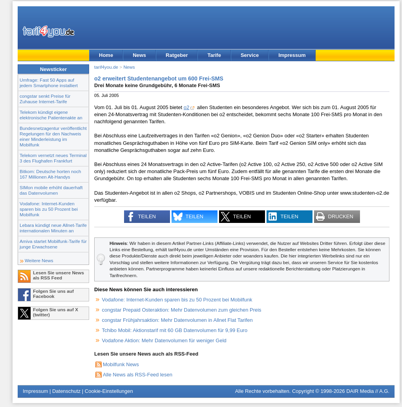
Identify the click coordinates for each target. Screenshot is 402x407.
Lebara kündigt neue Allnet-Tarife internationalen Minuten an (53, 228)
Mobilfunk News (121, 364)
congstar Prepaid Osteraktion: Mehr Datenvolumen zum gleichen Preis (181, 310)
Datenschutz (66, 391)
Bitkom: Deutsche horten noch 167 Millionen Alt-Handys (50, 174)
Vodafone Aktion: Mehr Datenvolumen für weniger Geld (164, 340)
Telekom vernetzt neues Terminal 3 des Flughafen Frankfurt (53, 158)
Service (250, 55)
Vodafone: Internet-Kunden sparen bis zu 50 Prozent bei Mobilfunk (49, 209)
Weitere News (39, 260)
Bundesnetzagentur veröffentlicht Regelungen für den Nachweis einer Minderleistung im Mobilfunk (53, 136)
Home (106, 55)
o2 (186, 107)
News (139, 55)
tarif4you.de (106, 66)
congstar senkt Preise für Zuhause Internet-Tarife (45, 98)
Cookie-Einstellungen (109, 391)
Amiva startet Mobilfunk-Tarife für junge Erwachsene (53, 244)
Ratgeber (177, 55)
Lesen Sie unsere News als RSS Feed (58, 275)
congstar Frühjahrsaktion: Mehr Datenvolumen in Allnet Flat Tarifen (177, 320)
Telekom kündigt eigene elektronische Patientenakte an (51, 115)
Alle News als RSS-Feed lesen (137, 375)
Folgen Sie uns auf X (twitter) (55, 312)
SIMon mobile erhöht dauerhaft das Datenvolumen (51, 190)
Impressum (291, 55)
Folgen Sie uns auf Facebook (53, 293)
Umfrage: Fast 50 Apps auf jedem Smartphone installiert (49, 82)
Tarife (214, 55)
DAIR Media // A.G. (367, 391)
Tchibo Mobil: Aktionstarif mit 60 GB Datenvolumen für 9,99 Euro (175, 330)
